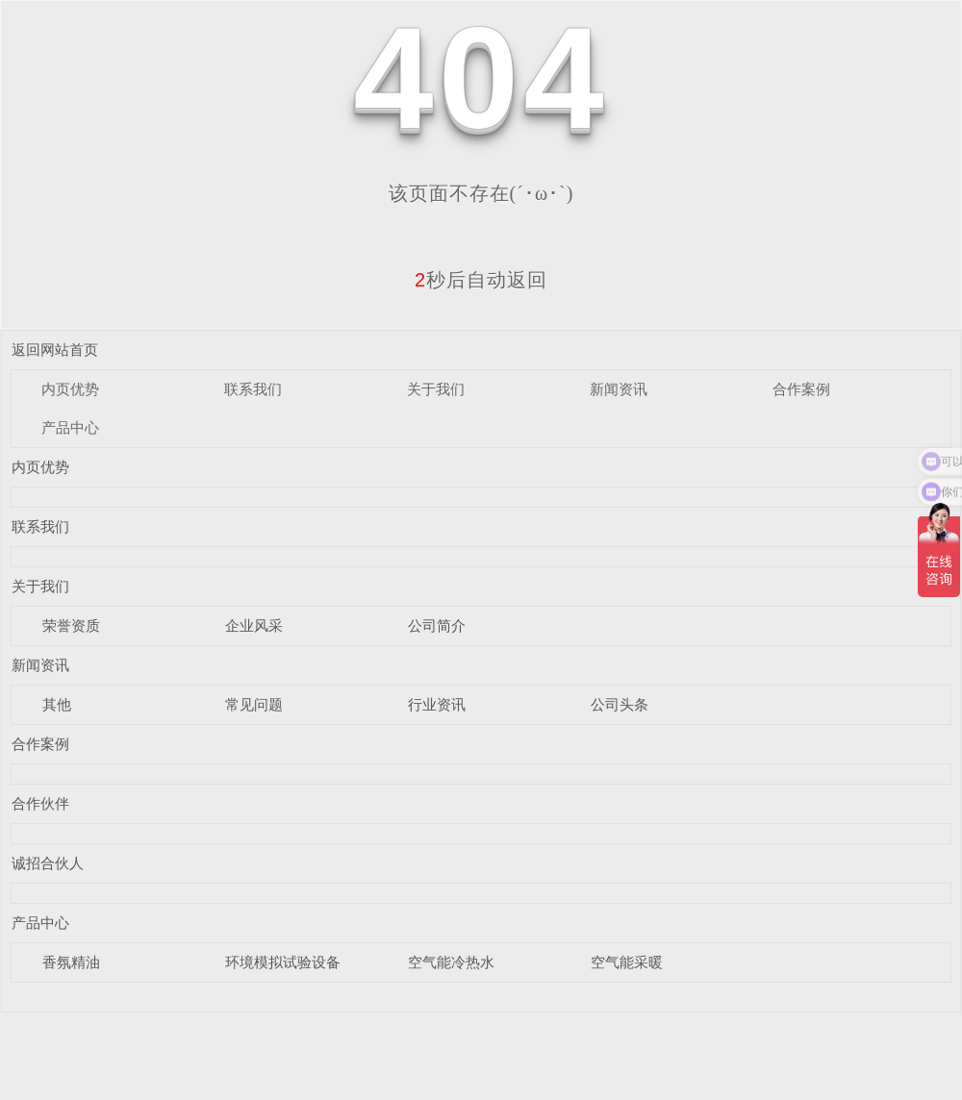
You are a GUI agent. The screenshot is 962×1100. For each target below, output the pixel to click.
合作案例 (801, 389)
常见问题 (254, 704)
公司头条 (619, 704)
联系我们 (253, 389)
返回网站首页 (55, 349)
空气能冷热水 (451, 962)
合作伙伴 (40, 803)
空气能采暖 (627, 962)
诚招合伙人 (48, 863)
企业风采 (254, 625)
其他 (56, 704)
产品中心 (70, 427)
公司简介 (437, 625)
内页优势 (70, 389)
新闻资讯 (618, 389)
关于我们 (436, 389)
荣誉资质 (71, 625)
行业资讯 (437, 704)
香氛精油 (71, 962)
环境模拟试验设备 (283, 962)
